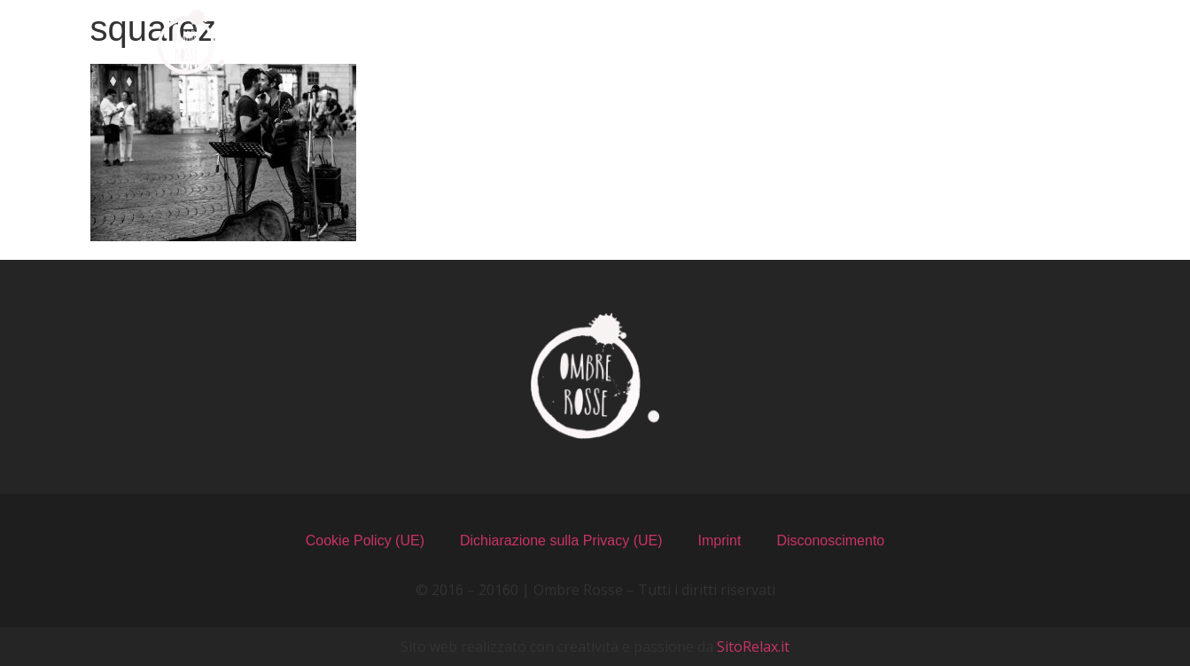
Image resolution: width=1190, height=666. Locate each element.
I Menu (536, 42)
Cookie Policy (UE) (365, 540)
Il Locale (683, 42)
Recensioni (846, 42)
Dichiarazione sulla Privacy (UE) (561, 540)
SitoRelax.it (753, 646)
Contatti (1013, 42)
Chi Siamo (383, 42)
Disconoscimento (830, 540)
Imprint (720, 540)
